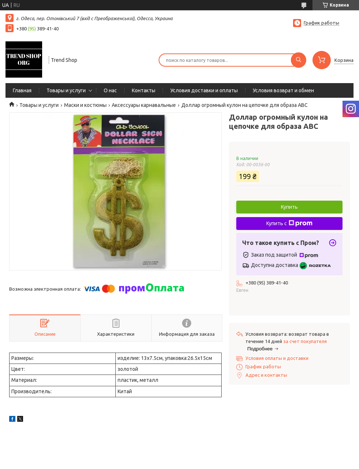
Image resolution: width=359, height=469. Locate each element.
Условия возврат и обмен (283, 90)
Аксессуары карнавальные (144, 105)
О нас (110, 90)
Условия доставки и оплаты (204, 90)
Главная (22, 90)
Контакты (143, 90)
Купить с (289, 223)
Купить (289, 207)
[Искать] (298, 60)
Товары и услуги (66, 90)
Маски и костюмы (85, 105)
